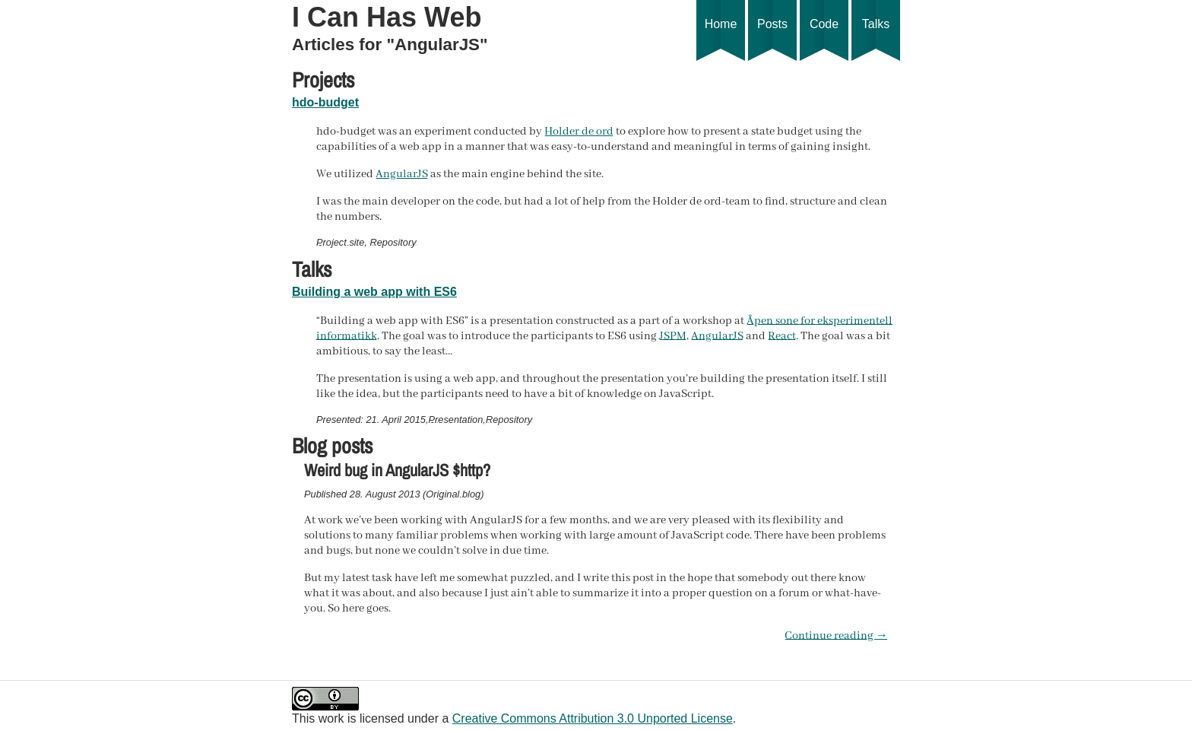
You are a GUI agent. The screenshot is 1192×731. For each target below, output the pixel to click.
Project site (340, 242)
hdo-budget (325, 102)
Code (824, 39)
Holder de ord (578, 131)
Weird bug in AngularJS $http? (397, 470)
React (782, 336)
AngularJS (402, 174)
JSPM (672, 336)
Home (720, 39)
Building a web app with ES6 (374, 291)
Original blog (453, 494)
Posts (772, 39)
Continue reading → (836, 636)
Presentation (456, 419)
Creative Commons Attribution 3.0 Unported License (592, 718)
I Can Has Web (386, 17)
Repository (392, 242)
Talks (875, 39)
